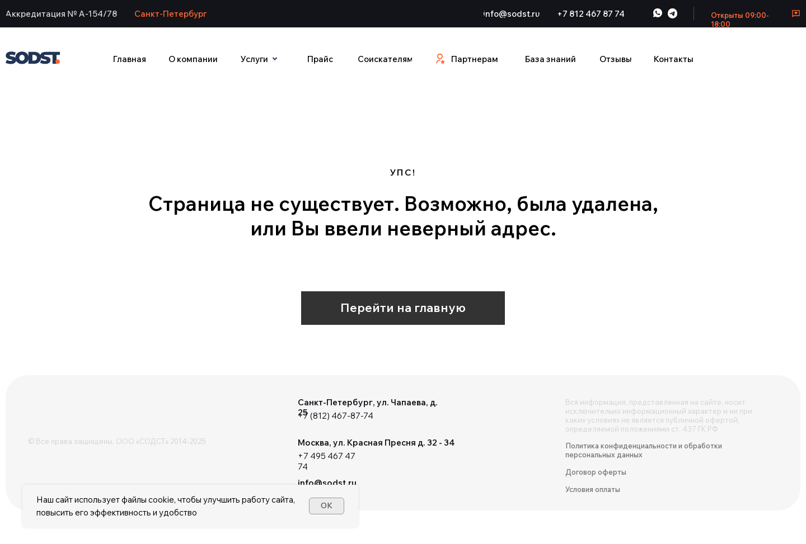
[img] (61, 411)
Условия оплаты (592, 489)
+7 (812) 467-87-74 (335, 415)
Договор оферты (595, 471)
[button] (62, 13)
